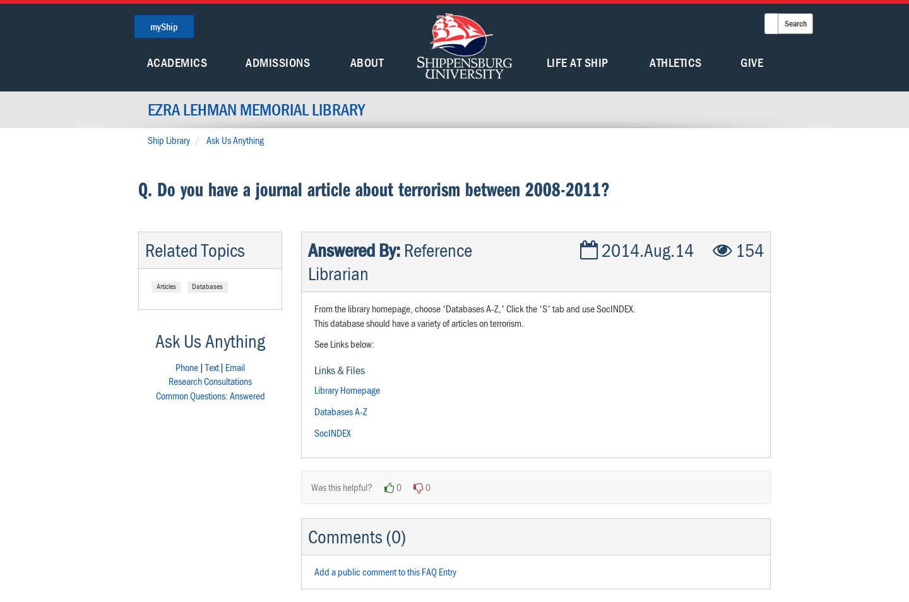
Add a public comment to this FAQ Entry (385, 571)
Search (796, 23)
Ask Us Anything (235, 140)
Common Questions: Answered (210, 395)
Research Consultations (210, 381)
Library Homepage (347, 390)
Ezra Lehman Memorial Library (256, 109)
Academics (177, 62)
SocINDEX (332, 433)
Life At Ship (578, 62)
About (367, 62)
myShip (164, 26)
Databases (207, 286)
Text (212, 367)
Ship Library (169, 140)
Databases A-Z (340, 411)
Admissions (278, 62)
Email (235, 367)
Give (751, 62)
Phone (186, 367)
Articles (166, 286)
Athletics (676, 62)
